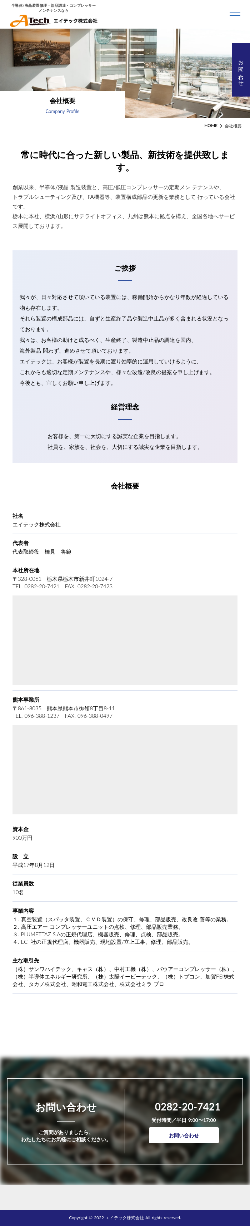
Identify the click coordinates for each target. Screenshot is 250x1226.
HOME (211, 125)
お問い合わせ (184, 1135)
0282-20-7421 (187, 1106)
